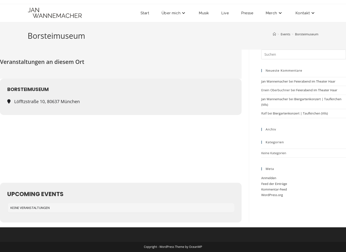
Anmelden (268, 178)
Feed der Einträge (274, 184)
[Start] (274, 34)
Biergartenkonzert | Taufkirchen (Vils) (300, 113)
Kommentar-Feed (274, 189)
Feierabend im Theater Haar (314, 81)
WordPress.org (272, 195)
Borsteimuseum (306, 34)
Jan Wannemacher (274, 81)
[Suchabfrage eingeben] (303, 54)
